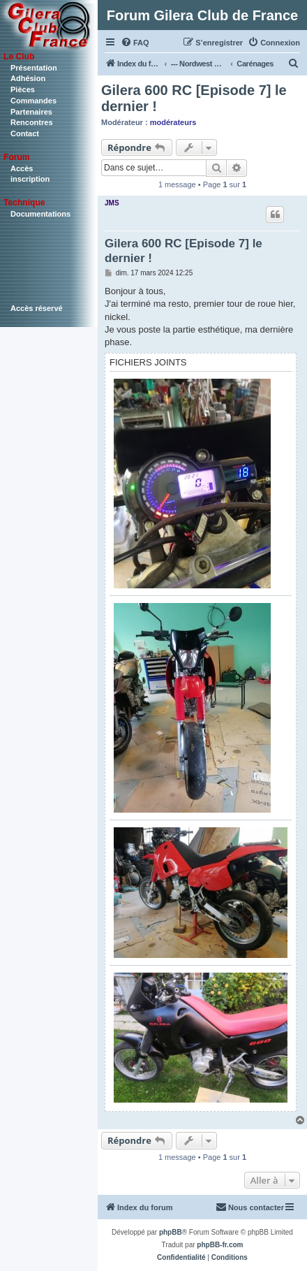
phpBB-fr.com (220, 1245)
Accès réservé (36, 308)
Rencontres (31, 122)
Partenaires (31, 112)
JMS (112, 203)
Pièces (22, 89)
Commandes (33, 100)
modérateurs (173, 122)
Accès (21, 168)
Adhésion (27, 78)
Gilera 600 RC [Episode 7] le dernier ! (194, 98)
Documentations (40, 214)
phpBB (170, 1232)
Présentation (33, 68)
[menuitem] (135, 42)
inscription (30, 179)
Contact (24, 133)
